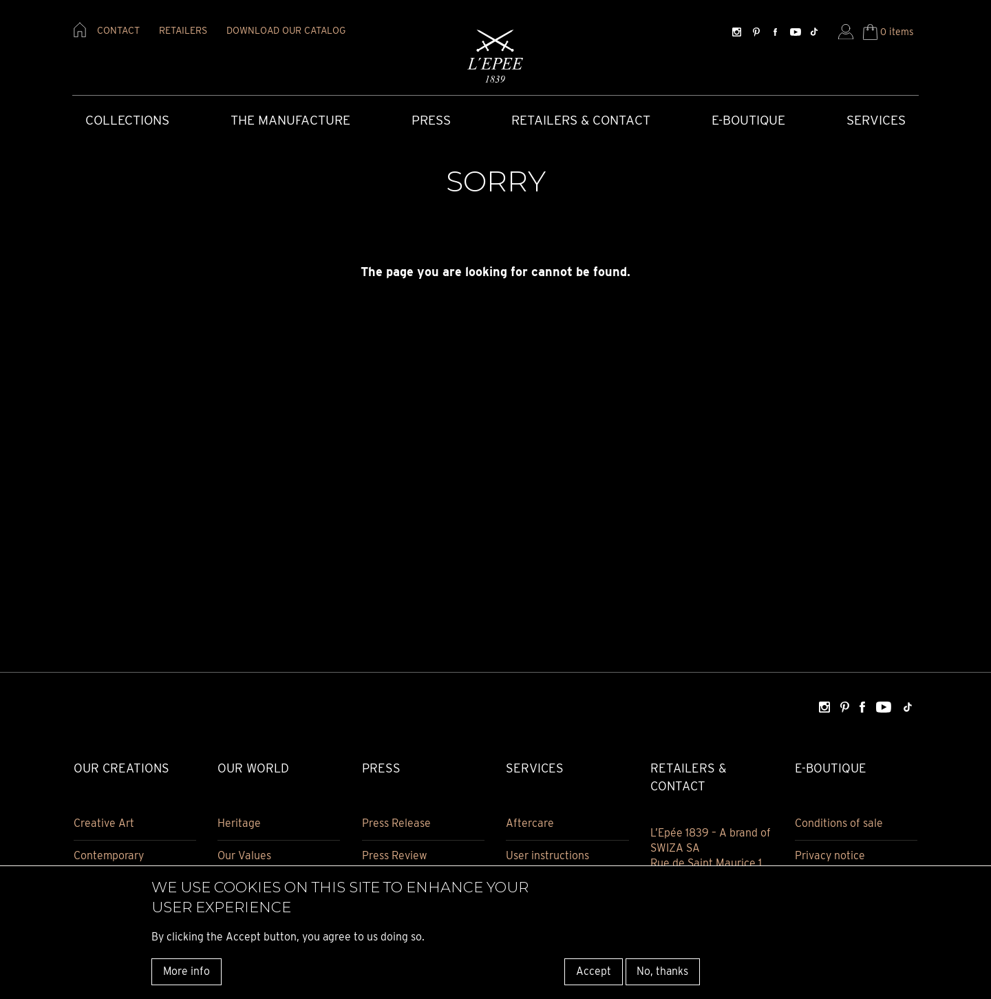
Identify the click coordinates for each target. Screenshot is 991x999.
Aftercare (530, 823)
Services (876, 120)
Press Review (394, 855)
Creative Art (104, 823)
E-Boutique (748, 120)
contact (118, 30)
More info (186, 971)
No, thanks (662, 971)
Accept (593, 971)
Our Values (244, 855)
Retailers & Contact (580, 120)
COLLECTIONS (127, 120)
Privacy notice (830, 855)
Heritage (239, 823)
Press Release (396, 823)
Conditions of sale (839, 823)
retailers (183, 30)
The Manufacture (290, 120)
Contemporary (109, 855)
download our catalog (285, 30)
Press (431, 120)
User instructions (547, 855)
